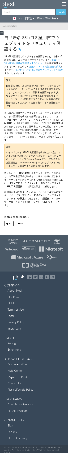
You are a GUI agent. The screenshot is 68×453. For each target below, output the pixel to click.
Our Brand (14, 297)
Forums (12, 432)
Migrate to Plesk (18, 377)
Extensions (14, 349)
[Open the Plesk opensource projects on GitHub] (52, 277)
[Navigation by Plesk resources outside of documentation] (64, 4)
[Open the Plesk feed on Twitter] (35, 277)
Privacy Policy (16, 322)
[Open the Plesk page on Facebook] (29, 277)
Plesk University (17, 438)
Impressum (14, 328)
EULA (11, 303)
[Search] (28, 12)
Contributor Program (20, 404)
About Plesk (15, 290)
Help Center (15, 370)
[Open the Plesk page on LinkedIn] (41, 277)
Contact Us (14, 383)
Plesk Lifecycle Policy (20, 389)
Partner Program (17, 410)
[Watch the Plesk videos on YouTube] (47, 277)
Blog (10, 425)
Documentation (17, 364)
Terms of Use (16, 309)
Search (61, 12)
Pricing (12, 343)
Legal (11, 315)
